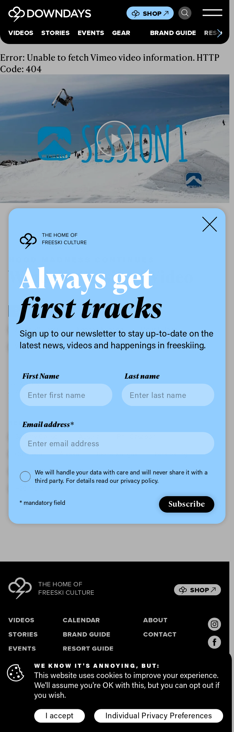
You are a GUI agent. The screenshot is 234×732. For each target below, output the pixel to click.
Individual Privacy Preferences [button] (158, 717)
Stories (55, 33)
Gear (121, 33)
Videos (21, 33)
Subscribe (186, 503)
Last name (142, 376)
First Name (40, 376)
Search (185, 13)
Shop (155, 13)
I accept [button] (59, 717)
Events (91, 33)
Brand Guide (173, 33)
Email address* (48, 424)
